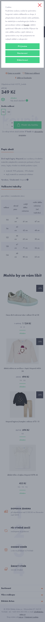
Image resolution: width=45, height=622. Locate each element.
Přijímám (22, 46)
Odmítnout (22, 60)
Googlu (26, 25)
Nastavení (22, 53)
